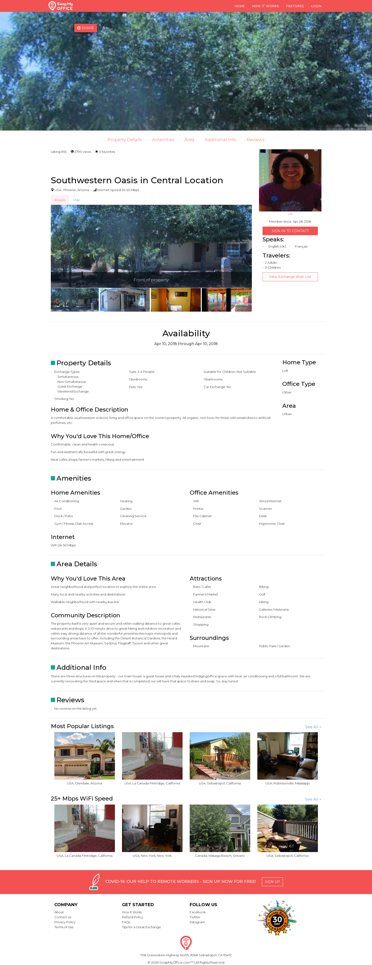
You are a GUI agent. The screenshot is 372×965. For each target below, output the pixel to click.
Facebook (198, 912)
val (290, 214)
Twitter (195, 917)
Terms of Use (64, 927)
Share (85, 28)
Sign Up (272, 882)
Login (316, 6)
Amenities (163, 139)
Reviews (255, 139)
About (59, 912)
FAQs (126, 922)
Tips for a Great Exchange (141, 927)
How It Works (132, 912)
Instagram (197, 922)
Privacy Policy (64, 922)
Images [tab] (60, 200)
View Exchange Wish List (290, 277)
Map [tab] (76, 200)
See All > (313, 727)
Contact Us (62, 917)
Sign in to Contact (290, 231)
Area (189, 139)
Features (295, 6)
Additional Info (220, 139)
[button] (56, 300)
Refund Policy (132, 917)
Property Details (125, 139)
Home (240, 6)
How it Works (265, 6)
